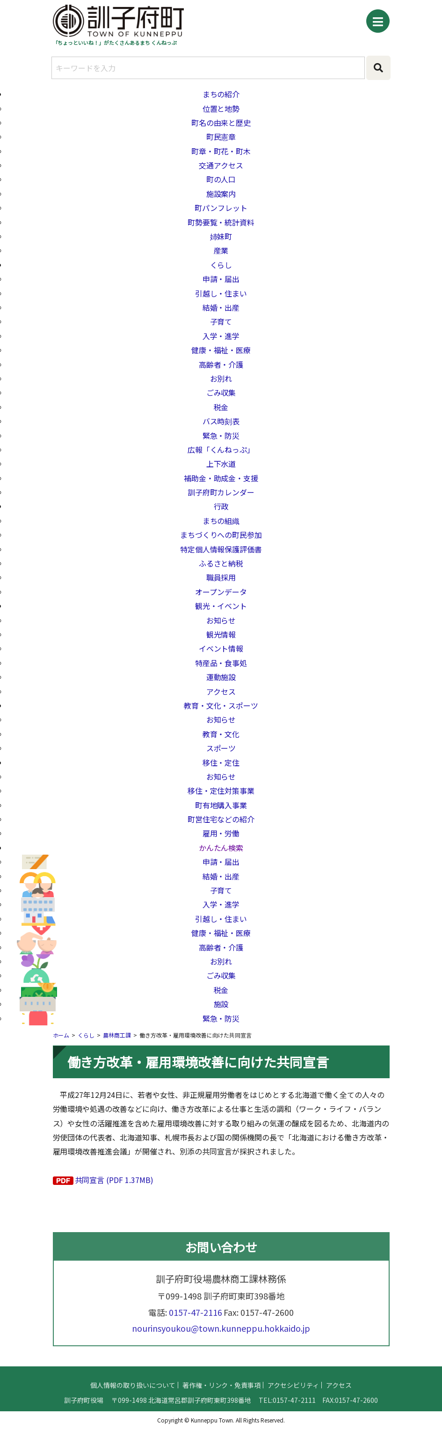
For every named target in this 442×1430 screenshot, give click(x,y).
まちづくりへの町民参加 (221, 534)
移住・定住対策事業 (221, 790)
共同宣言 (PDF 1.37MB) (114, 1179)
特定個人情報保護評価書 (221, 549)
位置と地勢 (221, 108)
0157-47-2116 (195, 1322)
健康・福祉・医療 (221, 350)
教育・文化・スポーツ (221, 705)
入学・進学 (221, 335)
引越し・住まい (221, 293)
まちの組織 (221, 520)
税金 (221, 407)
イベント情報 (221, 648)
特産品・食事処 (221, 662)
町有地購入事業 (221, 805)
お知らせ (221, 620)
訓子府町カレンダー (221, 492)
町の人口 (221, 179)
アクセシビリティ (293, 1395)
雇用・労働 (221, 833)
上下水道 (221, 463)
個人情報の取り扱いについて (132, 1395)
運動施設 (221, 676)
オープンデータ (221, 591)
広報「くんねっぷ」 (221, 449)
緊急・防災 (221, 435)
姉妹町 (221, 236)
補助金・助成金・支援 (221, 478)
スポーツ (221, 748)
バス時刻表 (221, 421)
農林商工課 (117, 1035)
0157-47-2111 (294, 1410)
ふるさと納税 (221, 563)
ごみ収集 (221, 392)
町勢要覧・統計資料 (221, 222)
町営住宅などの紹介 (221, 819)
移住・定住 (221, 762)
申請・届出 (221, 278)
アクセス (221, 691)
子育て (221, 321)
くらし (221, 264)
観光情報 (221, 634)
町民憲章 (221, 136)
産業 (221, 250)
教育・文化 (221, 734)
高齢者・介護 (221, 364)
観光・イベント (221, 605)
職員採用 (221, 577)
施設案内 (221, 193)
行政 (221, 506)
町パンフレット (221, 207)
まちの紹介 (221, 94)
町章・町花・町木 (221, 151)
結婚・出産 (221, 307)
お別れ (221, 378)
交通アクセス (221, 165)
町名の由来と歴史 (221, 122)
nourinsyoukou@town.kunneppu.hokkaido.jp (221, 1338)
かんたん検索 (221, 847)
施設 (221, 1003)
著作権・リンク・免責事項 (221, 1395)
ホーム (61, 1035)
